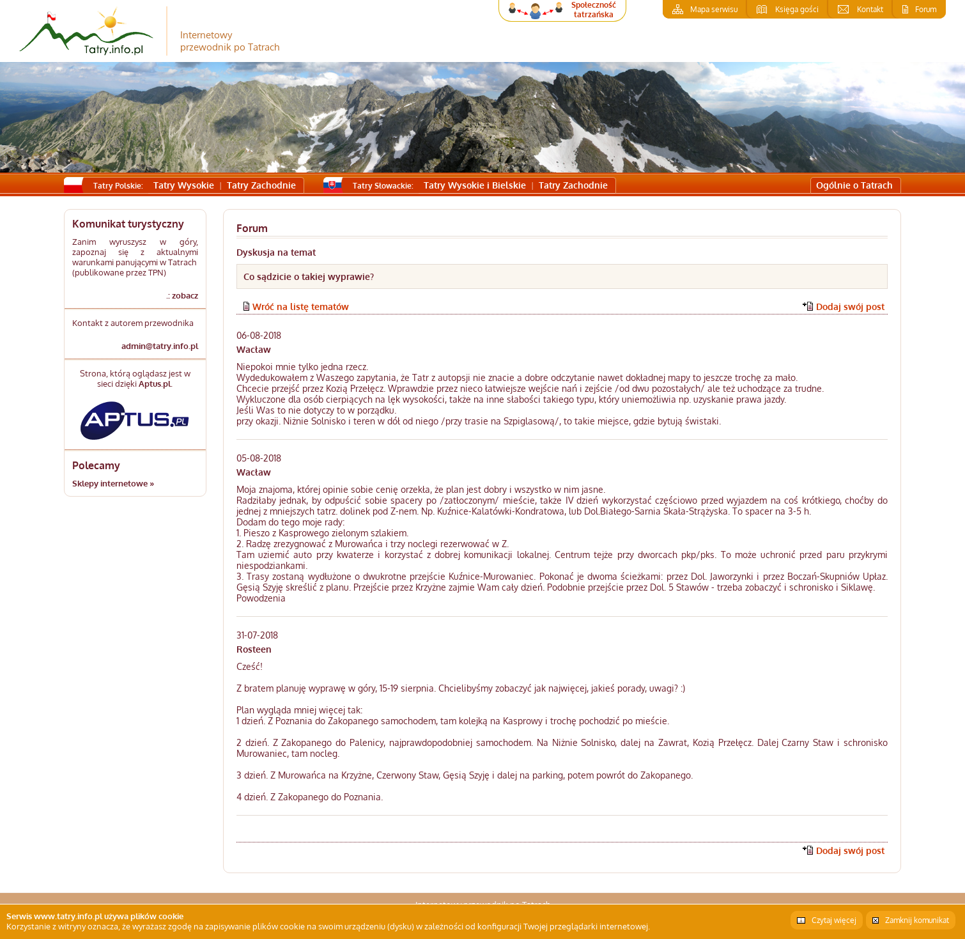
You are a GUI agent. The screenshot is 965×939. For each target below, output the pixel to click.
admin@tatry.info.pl (159, 346)
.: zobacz (182, 295)
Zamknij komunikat (917, 920)
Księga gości (797, 9)
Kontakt (870, 9)
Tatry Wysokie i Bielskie (475, 185)
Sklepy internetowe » (113, 483)
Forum (925, 9)
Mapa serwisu (713, 9)
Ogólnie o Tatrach (854, 185)
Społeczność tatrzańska (593, 9)
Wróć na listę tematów (300, 306)
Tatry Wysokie (183, 185)
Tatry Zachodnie (261, 185)
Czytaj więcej (834, 920)
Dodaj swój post (850, 306)
